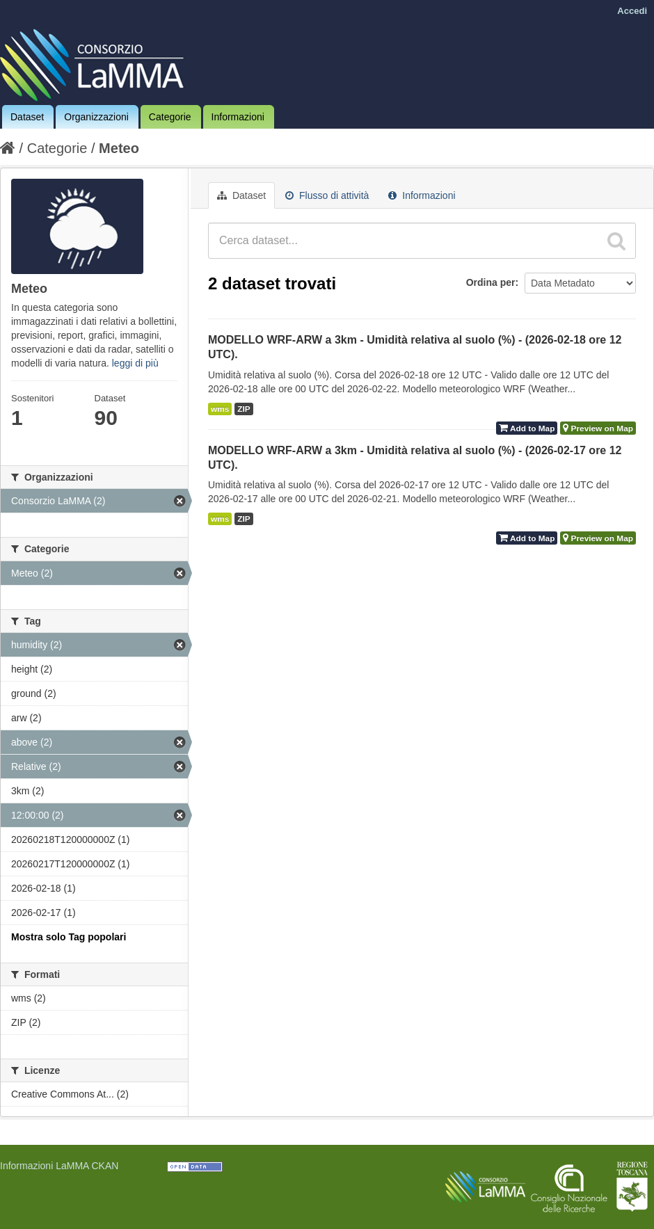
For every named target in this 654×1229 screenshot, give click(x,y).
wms (220, 409)
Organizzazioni (96, 116)
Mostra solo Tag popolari (68, 936)
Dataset (27, 116)
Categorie (170, 116)
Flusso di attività (327, 195)
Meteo (119, 148)
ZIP (243, 409)
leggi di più (135, 363)
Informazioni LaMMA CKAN (59, 1165)
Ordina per (491, 282)
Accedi (632, 11)
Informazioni (238, 116)
